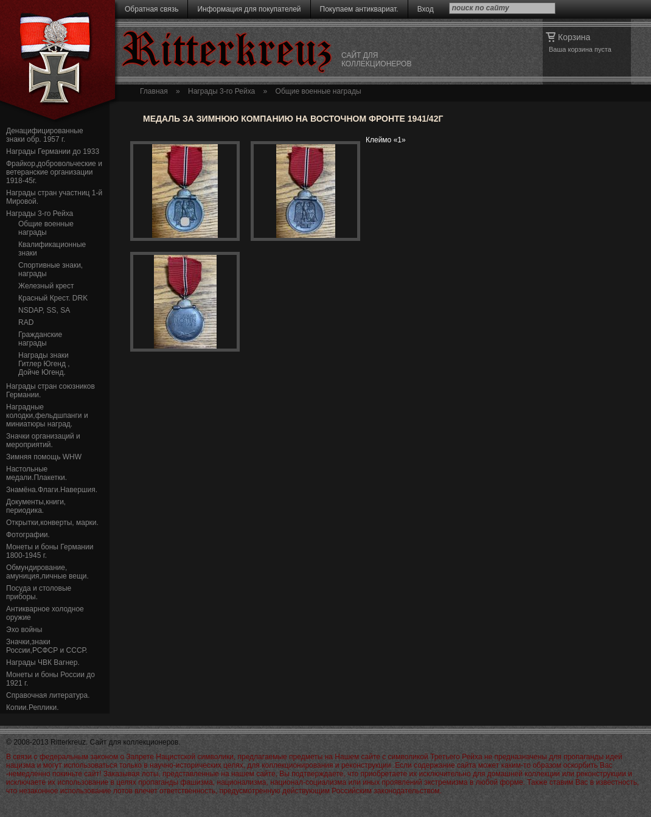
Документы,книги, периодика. (36, 506)
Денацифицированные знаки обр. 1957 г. (44, 135)
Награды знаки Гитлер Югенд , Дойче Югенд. (44, 364)
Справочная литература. (48, 695)
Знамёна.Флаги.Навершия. (51, 489)
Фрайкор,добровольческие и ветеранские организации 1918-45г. (54, 172)
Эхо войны (24, 629)
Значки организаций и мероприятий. (43, 440)
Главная (154, 91)
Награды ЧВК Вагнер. (43, 662)
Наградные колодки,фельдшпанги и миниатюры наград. (47, 415)
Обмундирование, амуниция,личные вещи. (47, 571)
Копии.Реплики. (32, 707)
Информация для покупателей (249, 9)
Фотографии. (28, 534)
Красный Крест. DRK (53, 298)
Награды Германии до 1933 (52, 151)
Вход (425, 9)
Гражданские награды (40, 338)
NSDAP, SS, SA (44, 310)
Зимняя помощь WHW (44, 457)
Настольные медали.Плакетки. (36, 473)
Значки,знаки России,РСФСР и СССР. (47, 646)
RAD (25, 322)
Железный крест (46, 286)
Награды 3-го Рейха (39, 213)
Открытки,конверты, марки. (52, 522)
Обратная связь (151, 9)
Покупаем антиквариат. (359, 9)
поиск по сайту (480, 8)
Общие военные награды (46, 228)
